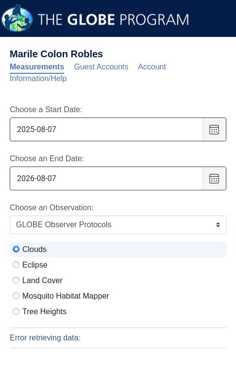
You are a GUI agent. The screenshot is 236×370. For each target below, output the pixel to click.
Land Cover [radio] (42, 280)
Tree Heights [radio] (44, 311)
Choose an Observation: (52, 207)
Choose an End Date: (47, 158)
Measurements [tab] (37, 67)
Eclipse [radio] (35, 265)
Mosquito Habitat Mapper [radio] (65, 296)
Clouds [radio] (34, 249)
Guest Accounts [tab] (101, 67)
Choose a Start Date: (46, 109)
